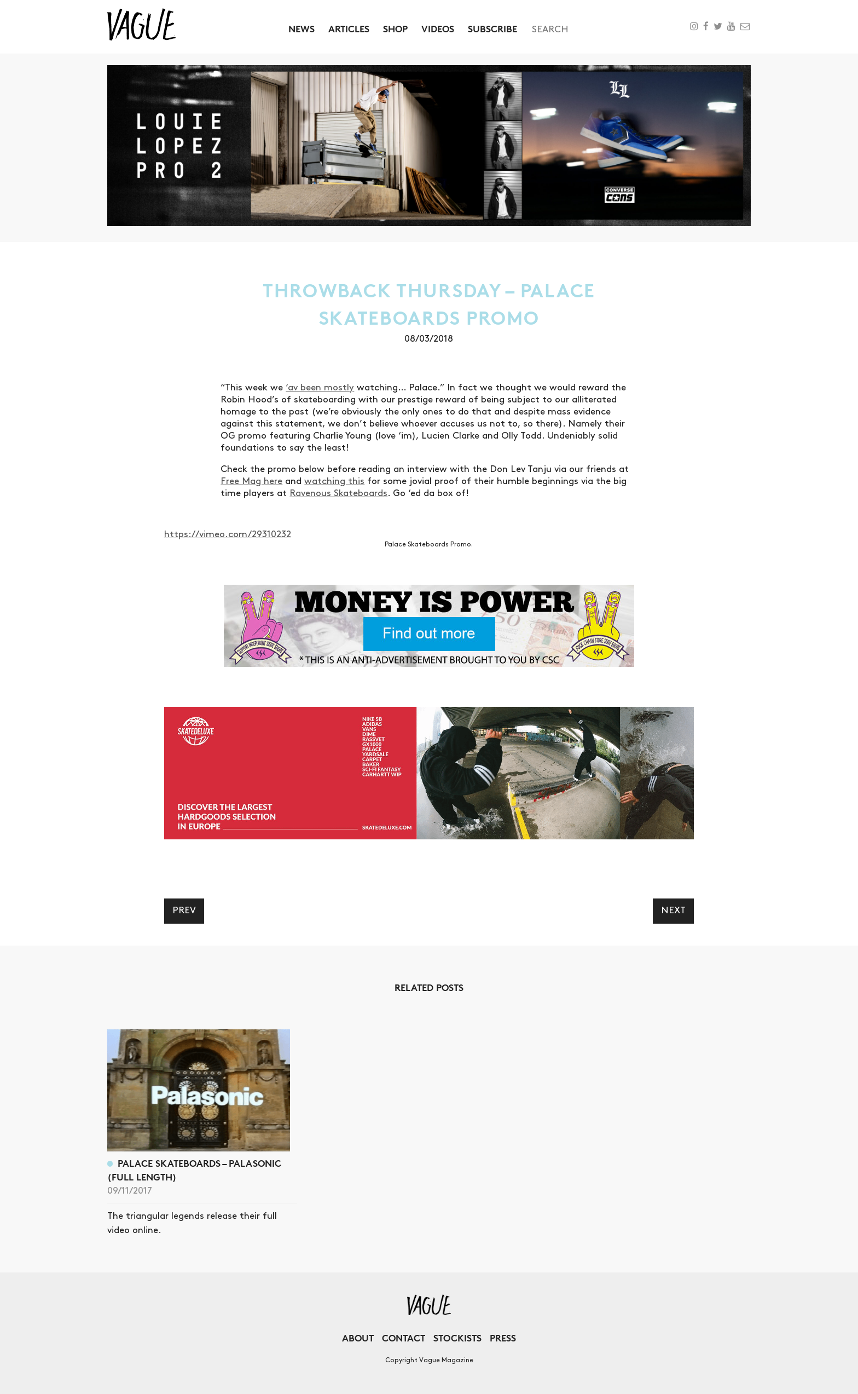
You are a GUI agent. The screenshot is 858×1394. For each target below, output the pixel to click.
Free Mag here (251, 481)
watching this (334, 481)
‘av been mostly (320, 387)
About (358, 1338)
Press (503, 1338)
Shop (395, 28)
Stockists (457, 1338)
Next (673, 910)
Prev (184, 910)
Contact (403, 1338)
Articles (348, 28)
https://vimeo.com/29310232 (227, 534)
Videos (437, 28)
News (301, 28)
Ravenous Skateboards (338, 493)
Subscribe (492, 28)
